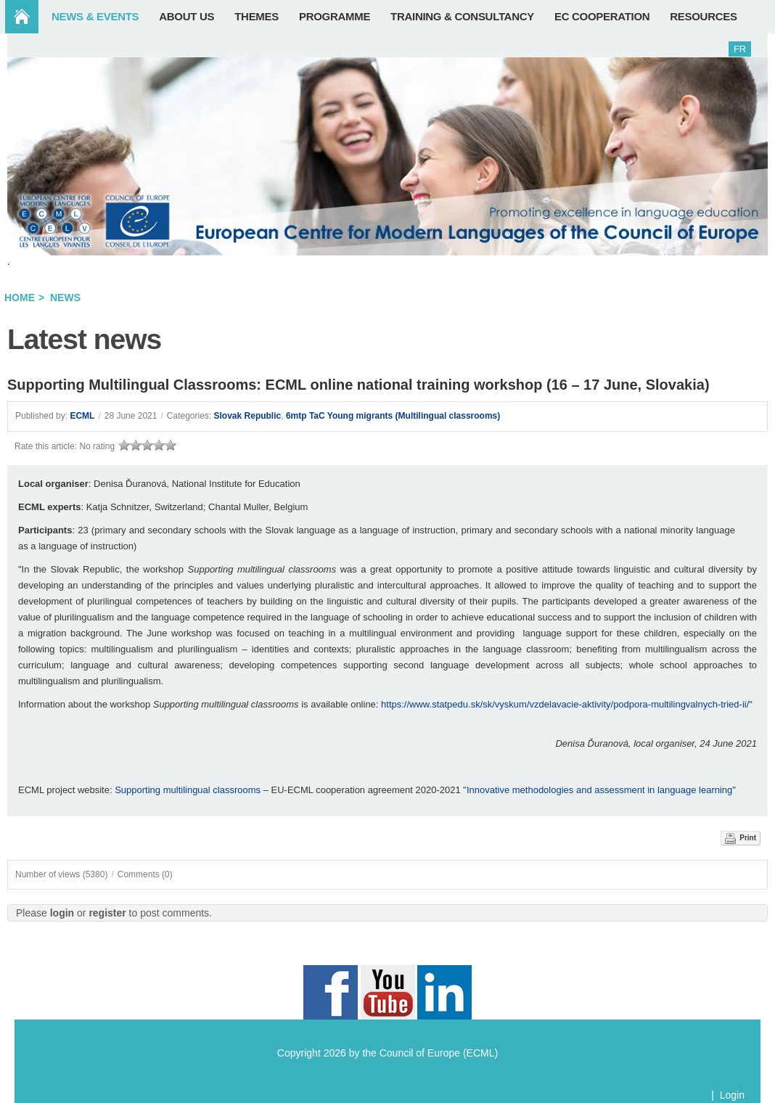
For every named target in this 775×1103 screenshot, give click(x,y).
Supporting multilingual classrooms (188, 789)
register (107, 913)
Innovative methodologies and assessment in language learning (599, 789)
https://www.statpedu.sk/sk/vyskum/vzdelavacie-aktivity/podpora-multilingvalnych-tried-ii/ (565, 704)
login (62, 913)
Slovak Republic (248, 416)
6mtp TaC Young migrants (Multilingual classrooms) (393, 416)
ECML (82, 416)
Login (732, 1095)
